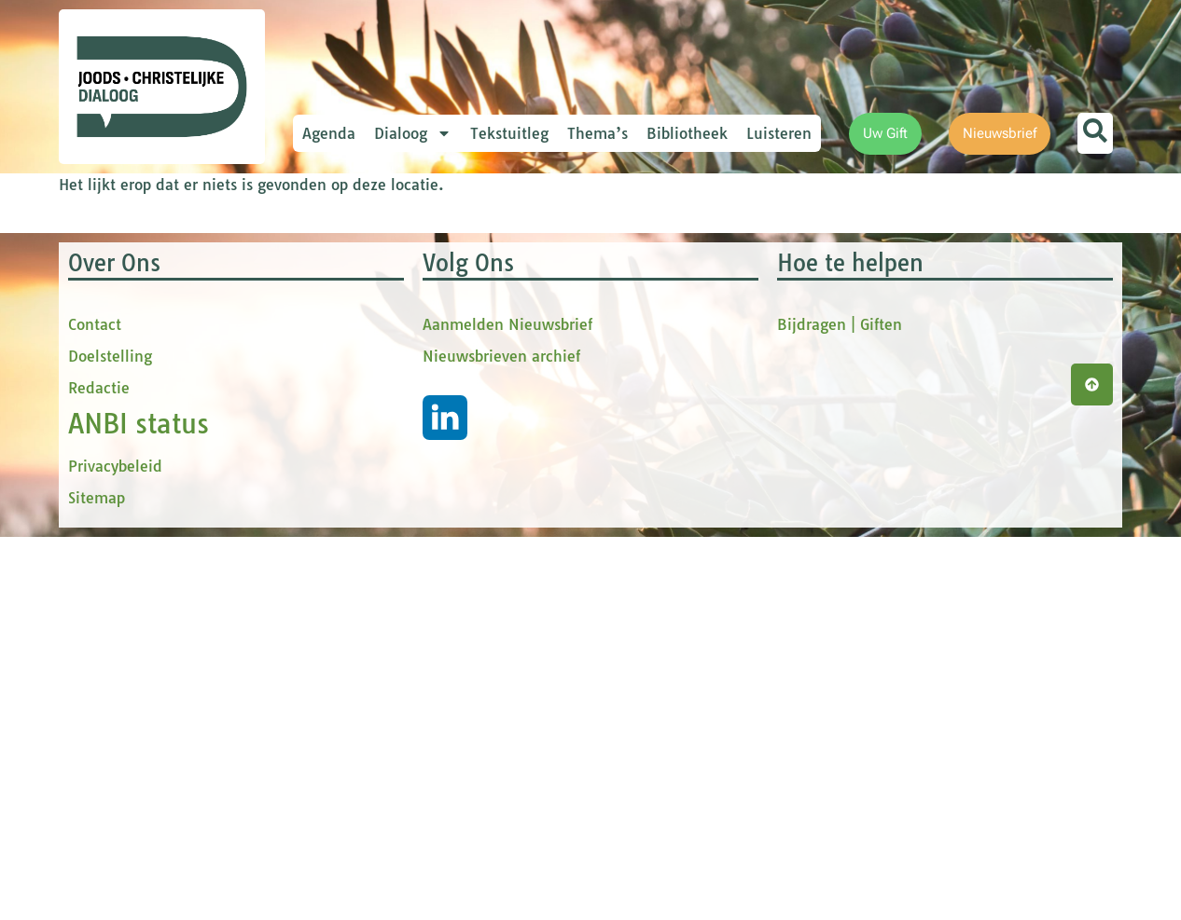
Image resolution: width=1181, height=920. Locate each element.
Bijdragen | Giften (839, 707)
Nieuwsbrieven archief (501, 739)
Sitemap (96, 881)
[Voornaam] (464, 355)
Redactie (99, 771)
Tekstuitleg (509, 133)
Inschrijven (464, 527)
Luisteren (779, 133)
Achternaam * (385, 450)
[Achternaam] (464, 478)
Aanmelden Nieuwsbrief (507, 707)
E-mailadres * (385, 264)
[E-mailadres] (464, 293)
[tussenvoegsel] (464, 417)
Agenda (328, 133)
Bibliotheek (687, 133)
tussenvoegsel (389, 388)
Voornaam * (379, 327)
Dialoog (413, 133)
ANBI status (138, 806)
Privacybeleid (115, 849)
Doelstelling (110, 739)
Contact (94, 707)
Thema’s (597, 133)
